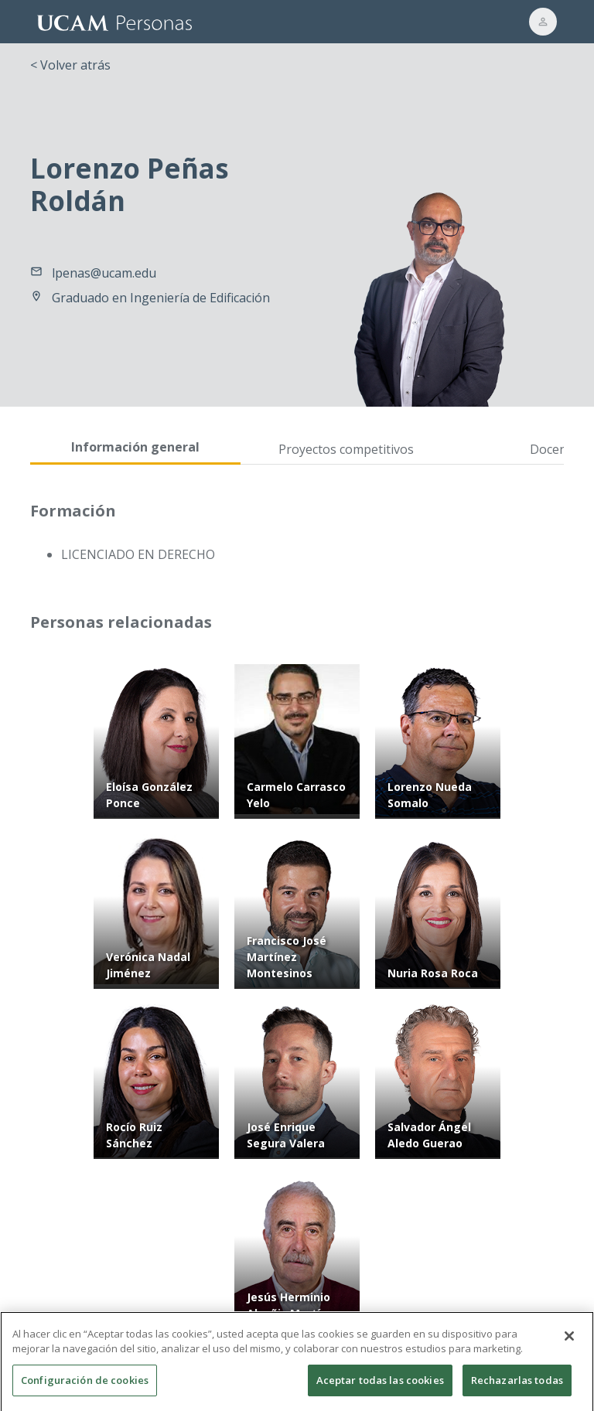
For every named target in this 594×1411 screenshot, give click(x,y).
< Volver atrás (70, 64)
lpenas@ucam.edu (104, 272)
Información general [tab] (135, 446)
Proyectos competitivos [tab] (346, 449)
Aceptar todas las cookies (380, 1386)
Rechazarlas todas (517, 1386)
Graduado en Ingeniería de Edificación (161, 297)
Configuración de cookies (84, 1386)
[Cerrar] (569, 1342)
